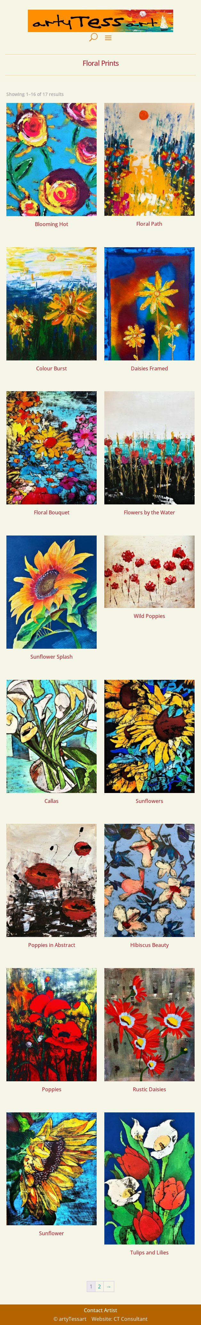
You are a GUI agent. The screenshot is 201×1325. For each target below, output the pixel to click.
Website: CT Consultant (120, 1318)
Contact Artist (100, 1310)
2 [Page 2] (99, 1286)
